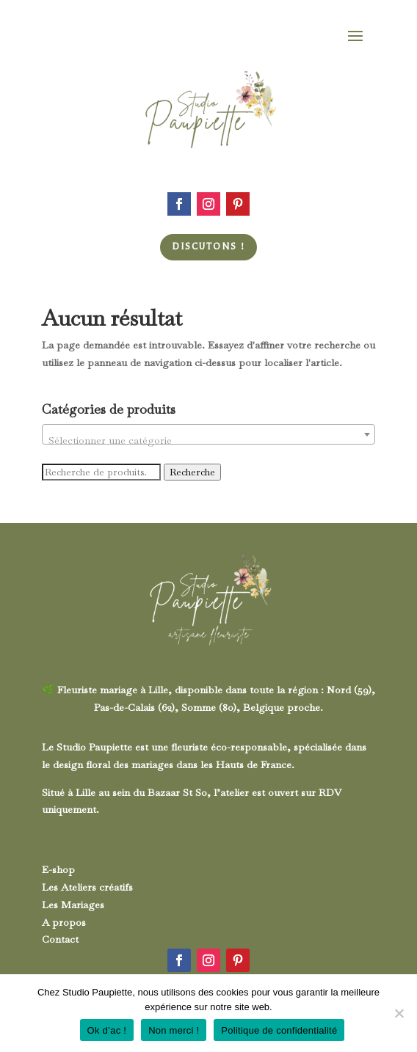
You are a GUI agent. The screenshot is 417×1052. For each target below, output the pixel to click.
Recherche (192, 472)
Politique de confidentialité (279, 1030)
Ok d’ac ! (107, 1030)
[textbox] (208, 440)
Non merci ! (173, 1030)
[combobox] (208, 434)
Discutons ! (208, 246)
